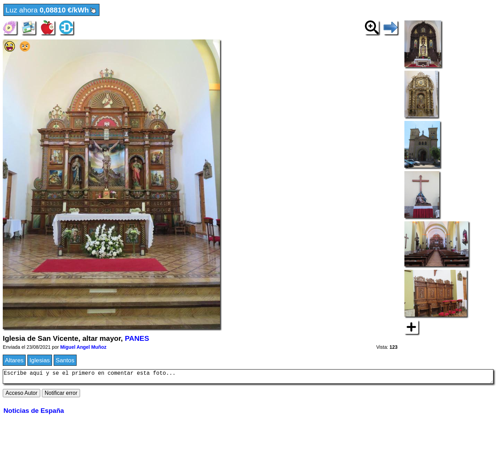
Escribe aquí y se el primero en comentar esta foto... (248, 378)
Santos (65, 360)
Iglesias (39, 360)
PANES (137, 338)
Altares (14, 360)
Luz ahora (51, 10)
